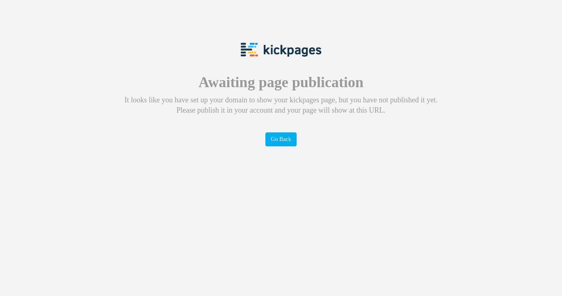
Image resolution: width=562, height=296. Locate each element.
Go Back (281, 139)
